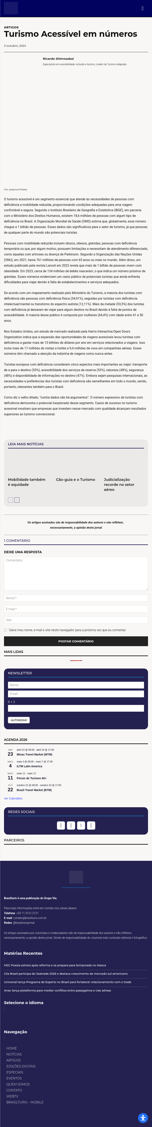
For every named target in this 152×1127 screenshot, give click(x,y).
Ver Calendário (13, 798)
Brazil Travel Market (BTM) (34, 790)
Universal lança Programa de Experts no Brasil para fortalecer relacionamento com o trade (67, 982)
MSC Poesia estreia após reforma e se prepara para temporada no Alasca (55, 965)
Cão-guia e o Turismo (75, 479)
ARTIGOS (11, 27)
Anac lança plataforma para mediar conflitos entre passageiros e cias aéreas (57, 990)
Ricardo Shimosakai (58, 59)
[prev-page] (10, 500)
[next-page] (16, 500)
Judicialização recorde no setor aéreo (119, 484)
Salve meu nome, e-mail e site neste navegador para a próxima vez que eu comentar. (67, 630)
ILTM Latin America (29, 766)
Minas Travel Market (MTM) (34, 754)
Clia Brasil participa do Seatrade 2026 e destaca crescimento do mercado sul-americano (66, 974)
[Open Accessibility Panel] (143, 1118)
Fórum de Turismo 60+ (32, 778)
